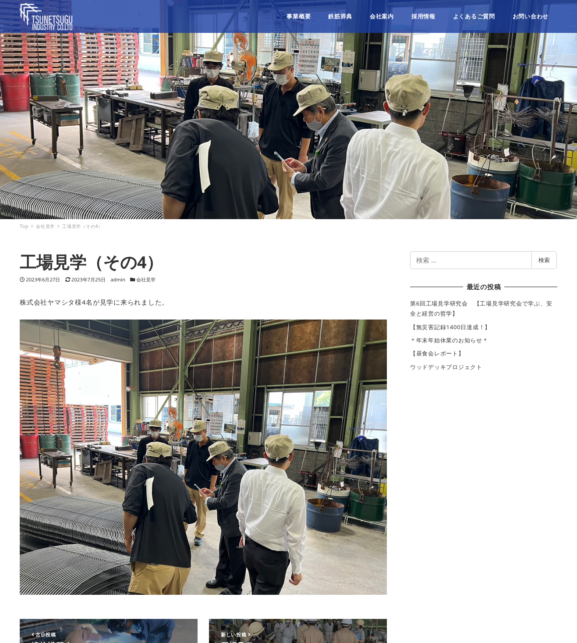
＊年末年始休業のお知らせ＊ (449, 340)
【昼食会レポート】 (437, 353)
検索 (544, 260)
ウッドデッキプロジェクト (446, 367)
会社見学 (146, 279)
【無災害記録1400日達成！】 (450, 327)
